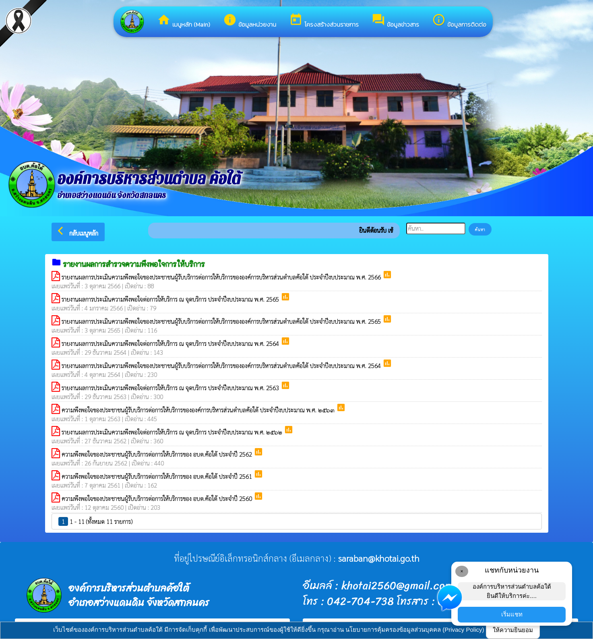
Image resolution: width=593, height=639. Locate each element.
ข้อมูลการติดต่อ (459, 21)
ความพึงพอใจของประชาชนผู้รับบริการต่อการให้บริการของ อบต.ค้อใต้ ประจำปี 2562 (158, 454)
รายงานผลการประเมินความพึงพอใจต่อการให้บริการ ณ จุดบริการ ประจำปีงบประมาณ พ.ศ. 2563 (171, 387)
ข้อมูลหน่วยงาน (249, 21)
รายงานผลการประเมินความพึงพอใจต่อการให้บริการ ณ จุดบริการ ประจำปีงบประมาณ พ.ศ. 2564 (171, 343)
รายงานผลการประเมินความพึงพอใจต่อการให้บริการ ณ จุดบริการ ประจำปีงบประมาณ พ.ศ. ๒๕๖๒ (173, 432)
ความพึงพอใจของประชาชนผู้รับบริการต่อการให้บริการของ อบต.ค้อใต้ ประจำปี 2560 (158, 498)
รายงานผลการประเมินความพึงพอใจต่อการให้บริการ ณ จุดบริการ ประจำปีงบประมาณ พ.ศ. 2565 (171, 299)
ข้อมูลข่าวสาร (395, 21)
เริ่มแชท (512, 614)
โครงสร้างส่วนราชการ (324, 21)
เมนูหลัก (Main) (183, 21)
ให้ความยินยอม (513, 630)
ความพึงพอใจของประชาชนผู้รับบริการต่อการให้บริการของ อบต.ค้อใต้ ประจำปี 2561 (158, 476)
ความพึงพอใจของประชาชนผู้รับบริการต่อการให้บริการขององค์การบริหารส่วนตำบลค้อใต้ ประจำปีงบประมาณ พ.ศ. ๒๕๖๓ (199, 410)
